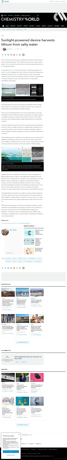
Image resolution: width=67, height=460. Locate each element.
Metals (14, 261)
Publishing (52, 1)
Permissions (38, 443)
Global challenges (53, 449)
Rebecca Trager (37, 306)
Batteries (8, 258)
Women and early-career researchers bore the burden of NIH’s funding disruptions (21, 411)
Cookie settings (11, 455)
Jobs (14, 29)
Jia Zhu (6, 72)
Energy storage (22, 258)
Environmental (31, 258)
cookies (52, 456)
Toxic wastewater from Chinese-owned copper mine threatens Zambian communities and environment (8, 302)
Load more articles (22, 342)
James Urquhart (8, 333)
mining (20, 261)
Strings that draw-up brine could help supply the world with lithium (7, 327)
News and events (25, 449)
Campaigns (33, 449)
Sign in (17, 362)
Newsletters (9, 29)
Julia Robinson (37, 334)
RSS (31, 434)
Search (37, 15)
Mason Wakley (37, 416)
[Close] (19, 434)
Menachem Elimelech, (32, 197)
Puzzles (25, 29)
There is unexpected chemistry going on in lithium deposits (36, 301)
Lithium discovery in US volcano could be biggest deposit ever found (22, 328)
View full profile (9, 253)
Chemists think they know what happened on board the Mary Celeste (36, 410)
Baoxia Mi (12, 70)
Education (57, 1)
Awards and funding (42, 449)
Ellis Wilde (9, 49)
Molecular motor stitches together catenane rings (39, 232)
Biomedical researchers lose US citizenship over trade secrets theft (8, 386)
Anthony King (22, 334)
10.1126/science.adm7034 (23, 223)
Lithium (39, 258)
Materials (8, 261)
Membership (63, 1)
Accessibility (31, 443)
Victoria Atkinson (34, 392)
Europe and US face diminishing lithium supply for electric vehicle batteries (21, 302)
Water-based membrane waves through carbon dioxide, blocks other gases (7, 411)
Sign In (5, 15)
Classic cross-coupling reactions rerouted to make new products (38, 242)
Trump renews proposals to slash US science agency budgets (22, 387)
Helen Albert (22, 307)
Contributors (25, 434)
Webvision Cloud (63, 458)
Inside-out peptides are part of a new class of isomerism (37, 386)
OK (11, 451)
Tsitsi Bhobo (7, 309)
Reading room (19, 29)
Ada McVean (7, 417)
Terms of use (24, 443)
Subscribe (17, 15)
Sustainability (38, 261)
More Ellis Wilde (29, 226)
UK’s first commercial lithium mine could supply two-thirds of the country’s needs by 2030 (36, 329)
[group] (62, 26)
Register (10, 15)
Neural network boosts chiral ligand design (39, 250)
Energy (14, 258)
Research (33, 298)
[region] (11, 446)
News (2, 35)
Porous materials (28, 261)
